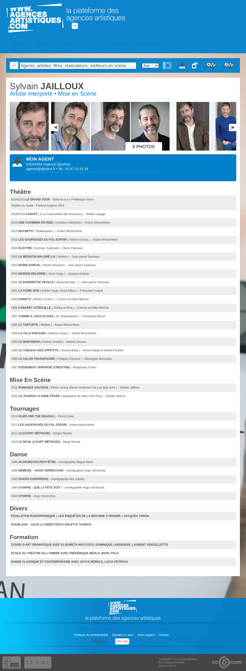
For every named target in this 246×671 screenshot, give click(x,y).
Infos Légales (146, 635)
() (56, 164)
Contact (164, 635)
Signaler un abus (123, 635)
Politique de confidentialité (91, 635)
